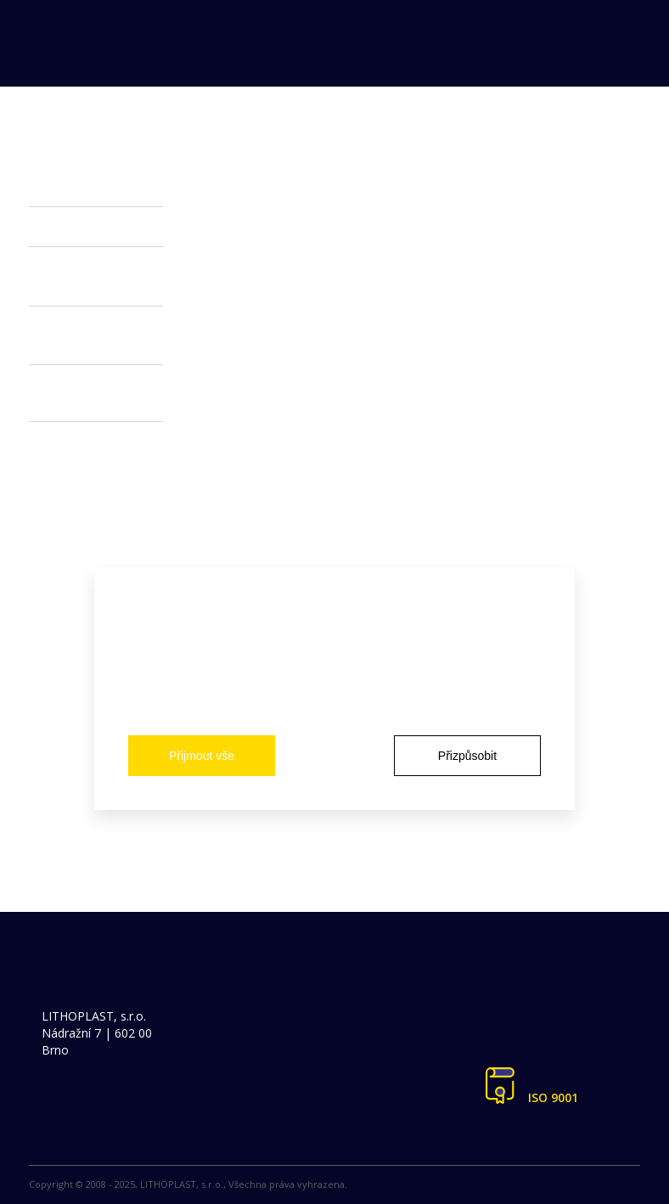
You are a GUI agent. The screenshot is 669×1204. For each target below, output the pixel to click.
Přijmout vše (201, 755)
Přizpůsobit (467, 755)
